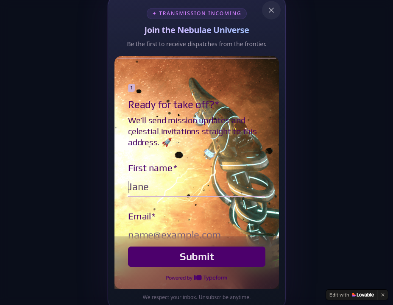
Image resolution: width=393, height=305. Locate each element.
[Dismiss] (383, 295)
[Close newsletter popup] (271, 10)
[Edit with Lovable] (351, 295)
